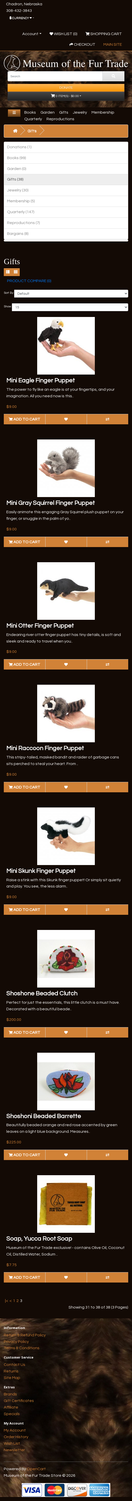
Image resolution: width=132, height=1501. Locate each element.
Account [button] (30, 34)
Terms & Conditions (21, 1348)
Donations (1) (19, 147)
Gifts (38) (15, 179)
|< (6, 1301)
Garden (47, 112)
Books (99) (16, 158)
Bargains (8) (18, 234)
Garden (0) (16, 169)
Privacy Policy (16, 1342)
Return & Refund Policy (25, 1335)
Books (30, 112)
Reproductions (60, 119)
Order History (16, 1437)
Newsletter (14, 1450)
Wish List (12, 1443)
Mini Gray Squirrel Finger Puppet (50, 503)
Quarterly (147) (20, 212)
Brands (10, 1394)
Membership (103, 112)
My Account (15, 1430)
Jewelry (80, 112)
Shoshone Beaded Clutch (41, 993)
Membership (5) (21, 201)
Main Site (112, 44)
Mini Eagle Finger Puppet (40, 380)
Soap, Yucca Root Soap (39, 1239)
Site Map (12, 1378)
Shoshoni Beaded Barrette (43, 1116)
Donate (66, 87)
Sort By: (9, 292)
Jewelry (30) (18, 190)
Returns (11, 1371)
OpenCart (36, 1469)
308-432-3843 (19, 11)
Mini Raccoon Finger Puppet (45, 748)
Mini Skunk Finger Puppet (41, 871)
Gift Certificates (19, 1401)
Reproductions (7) (23, 223)
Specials (12, 1414)
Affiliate (11, 1407)
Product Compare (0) (29, 281)
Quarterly (33, 119)
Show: (8, 306)
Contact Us (14, 1365)
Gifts (63, 112)
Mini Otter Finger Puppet (40, 626)
